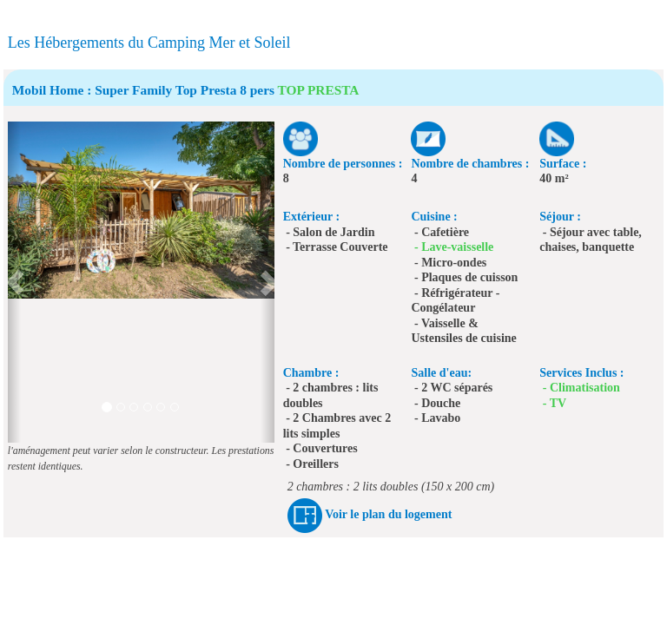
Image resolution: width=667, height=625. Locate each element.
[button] (14, 282)
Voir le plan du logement (388, 514)
